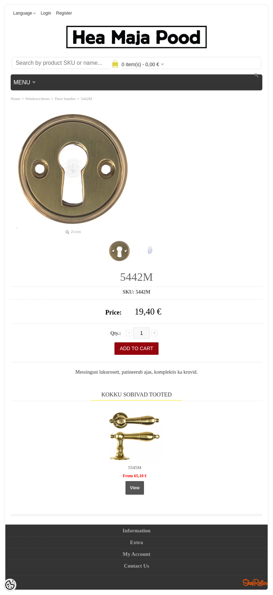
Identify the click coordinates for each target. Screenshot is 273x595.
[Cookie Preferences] (10, 585)
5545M (134, 467)
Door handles (65, 98)
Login (46, 13)
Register (64, 13)
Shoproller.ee (255, 582)
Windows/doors (37, 98)
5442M (86, 98)
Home (15, 98)
